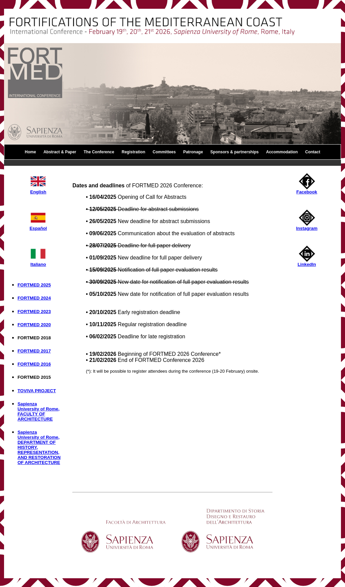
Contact (312, 152)
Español (38, 226)
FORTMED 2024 (34, 298)
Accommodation (282, 152)
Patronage (193, 152)
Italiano (38, 262)
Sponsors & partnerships (234, 152)
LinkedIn (306, 262)
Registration (133, 152)
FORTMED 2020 (34, 324)
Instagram (306, 226)
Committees (164, 152)
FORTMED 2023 (34, 311)
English (38, 189)
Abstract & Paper (59, 152)
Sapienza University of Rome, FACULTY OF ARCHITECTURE (39, 411)
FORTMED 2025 (34, 284)
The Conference (99, 152)
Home (30, 152)
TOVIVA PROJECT (37, 390)
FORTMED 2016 (34, 364)
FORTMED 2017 (34, 350)
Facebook (306, 189)
